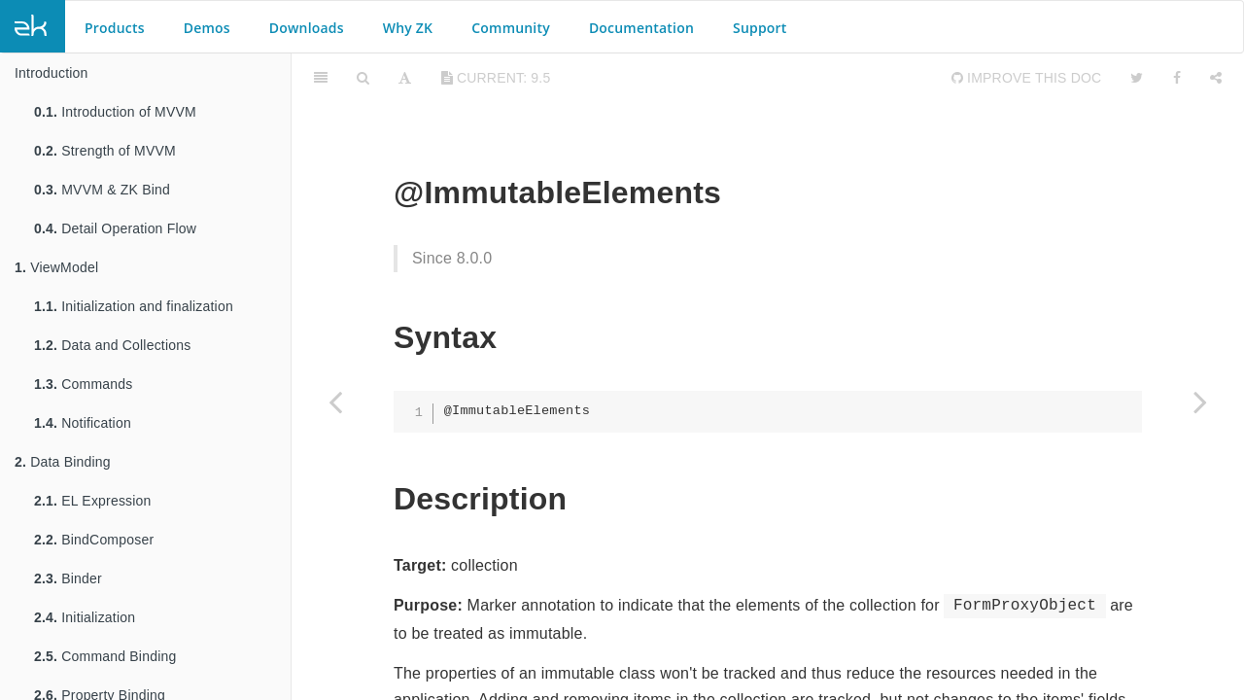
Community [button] (510, 27)
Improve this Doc (1026, 78)
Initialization (84, 617)
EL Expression (93, 500)
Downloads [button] (306, 27)
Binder (68, 578)
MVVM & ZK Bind (102, 189)
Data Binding (63, 462)
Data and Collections (112, 345)
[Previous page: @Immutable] (335, 401)
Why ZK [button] (407, 27)
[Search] (363, 77)
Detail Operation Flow (115, 228)
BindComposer (94, 539)
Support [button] (760, 27)
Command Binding (105, 656)
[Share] (1215, 77)
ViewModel (56, 267)
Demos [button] (207, 27)
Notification (82, 423)
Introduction (51, 73)
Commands (83, 384)
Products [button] (115, 27)
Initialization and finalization (133, 306)
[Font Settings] (405, 77)
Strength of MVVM (105, 150)
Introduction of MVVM (115, 112)
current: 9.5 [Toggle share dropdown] (496, 78)
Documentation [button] (641, 27)
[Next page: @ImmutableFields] (1200, 401)
